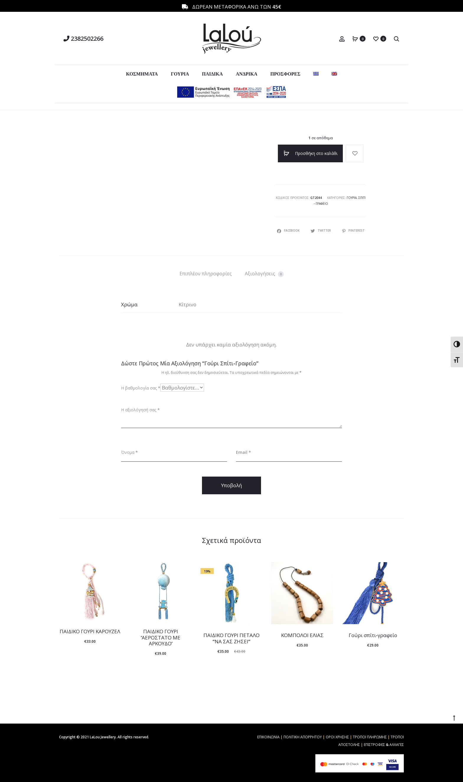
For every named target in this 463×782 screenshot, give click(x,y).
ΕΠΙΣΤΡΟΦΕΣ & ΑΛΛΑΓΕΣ (384, 744)
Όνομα (129, 452)
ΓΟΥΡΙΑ (180, 74)
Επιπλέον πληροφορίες (206, 273)
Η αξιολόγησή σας (140, 410)
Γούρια (352, 198)
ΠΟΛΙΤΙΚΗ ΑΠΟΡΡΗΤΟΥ (302, 737)
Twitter (321, 230)
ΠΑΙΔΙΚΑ (212, 74)
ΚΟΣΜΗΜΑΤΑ (142, 74)
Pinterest (353, 230)
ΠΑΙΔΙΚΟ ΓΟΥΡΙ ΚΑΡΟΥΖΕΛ (90, 631)
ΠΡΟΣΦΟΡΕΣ (285, 74)
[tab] (205, 273)
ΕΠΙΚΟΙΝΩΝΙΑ (268, 737)
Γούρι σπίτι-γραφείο (373, 635)
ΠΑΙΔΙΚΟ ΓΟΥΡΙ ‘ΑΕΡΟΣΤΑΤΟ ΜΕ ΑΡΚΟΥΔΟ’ (160, 637)
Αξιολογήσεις (264, 273)
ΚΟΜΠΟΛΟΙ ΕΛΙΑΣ (302, 635)
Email (243, 452)
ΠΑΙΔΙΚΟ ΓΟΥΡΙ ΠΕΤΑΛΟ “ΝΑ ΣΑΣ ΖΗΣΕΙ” (231, 638)
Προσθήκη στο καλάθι (310, 153)
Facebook (288, 230)
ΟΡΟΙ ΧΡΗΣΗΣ (337, 737)
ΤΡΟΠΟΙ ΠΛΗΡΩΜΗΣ (370, 737)
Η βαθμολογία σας (140, 388)
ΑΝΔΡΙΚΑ (246, 74)
